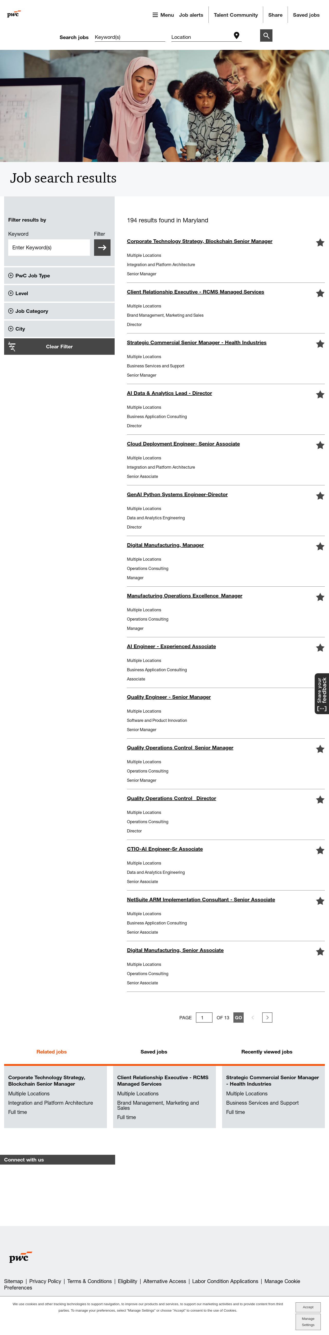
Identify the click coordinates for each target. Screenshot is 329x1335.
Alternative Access (164, 1281)
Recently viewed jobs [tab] (267, 1051)
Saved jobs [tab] (154, 1051)
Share (275, 15)
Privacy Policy (45, 1281)
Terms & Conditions (89, 1281)
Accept (308, 1307)
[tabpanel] (164, 1097)
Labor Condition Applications (225, 1281)
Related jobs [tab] (51, 1051)
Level (21, 293)
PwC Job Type (32, 275)
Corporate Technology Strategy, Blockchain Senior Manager (46, 1080)
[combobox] (201, 37)
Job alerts (191, 15)
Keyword (18, 234)
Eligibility (127, 1281)
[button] (320, 242)
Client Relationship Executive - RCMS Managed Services (162, 1080)
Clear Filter (59, 346)
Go (238, 1017)
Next (267, 1017)
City (20, 328)
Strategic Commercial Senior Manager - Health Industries (272, 1080)
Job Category (31, 311)
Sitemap (13, 1281)
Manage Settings (308, 1322)
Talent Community (236, 15)
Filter (99, 234)
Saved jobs (306, 15)
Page (185, 1017)
